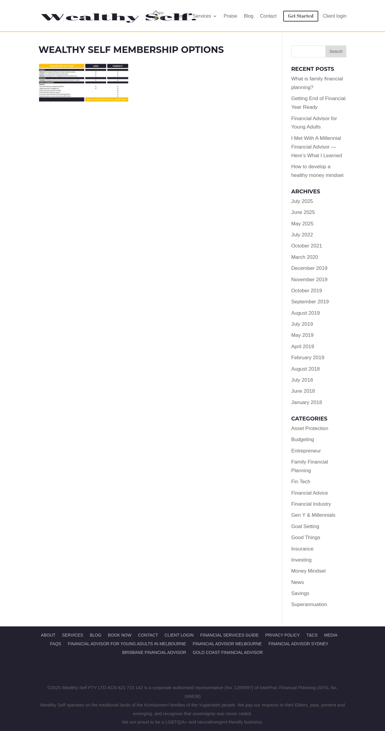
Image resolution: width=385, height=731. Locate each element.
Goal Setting (305, 526)
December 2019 (309, 268)
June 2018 (303, 391)
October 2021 (306, 246)
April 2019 (302, 346)
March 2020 (304, 257)
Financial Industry (311, 504)
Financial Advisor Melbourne (227, 643)
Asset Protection (309, 428)
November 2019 (309, 279)
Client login (334, 16)
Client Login (179, 635)
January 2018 (306, 402)
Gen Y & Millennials (313, 515)
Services (202, 16)
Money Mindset (308, 571)
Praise (230, 16)
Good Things (305, 537)
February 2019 (308, 357)
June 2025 (303, 212)
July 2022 (302, 235)
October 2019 (306, 290)
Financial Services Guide (229, 635)
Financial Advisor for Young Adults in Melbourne (127, 643)
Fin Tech (300, 481)
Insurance (302, 549)
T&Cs (311, 635)
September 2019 (310, 302)
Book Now (120, 635)
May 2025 (302, 224)
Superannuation (309, 604)
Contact (268, 16)
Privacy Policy (282, 635)
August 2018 (305, 369)
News (297, 582)
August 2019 (305, 313)
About (180, 16)
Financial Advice (309, 493)
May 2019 (302, 335)
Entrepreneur (306, 451)
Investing (301, 560)
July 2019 (302, 324)
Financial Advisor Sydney (298, 643)
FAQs (55, 643)
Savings (300, 593)
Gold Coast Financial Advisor (228, 652)
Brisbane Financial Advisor (154, 652)
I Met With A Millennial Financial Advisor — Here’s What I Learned (316, 146)
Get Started (301, 16)
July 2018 (302, 380)
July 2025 (302, 201)
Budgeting (302, 439)
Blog (248, 16)
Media (330, 635)
